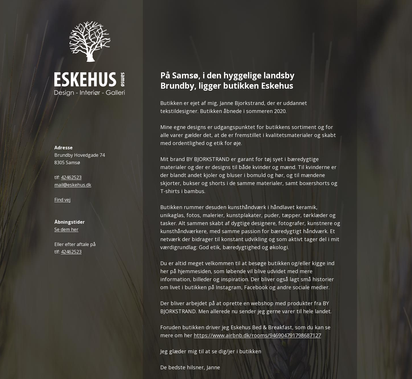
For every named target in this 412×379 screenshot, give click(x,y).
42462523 (71, 177)
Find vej (62, 199)
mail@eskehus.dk (72, 184)
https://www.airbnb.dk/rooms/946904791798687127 (257, 335)
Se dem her (66, 229)
